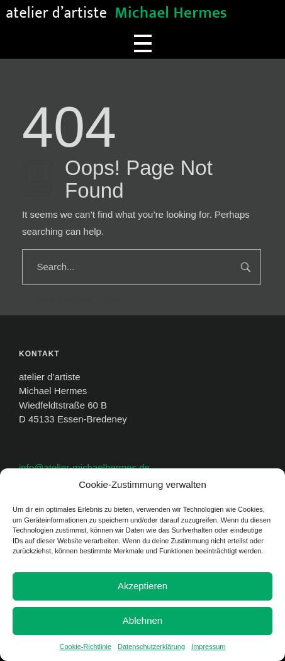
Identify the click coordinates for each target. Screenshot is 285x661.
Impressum (208, 646)
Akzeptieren (142, 585)
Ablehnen (142, 620)
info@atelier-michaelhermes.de (84, 467)
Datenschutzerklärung (151, 646)
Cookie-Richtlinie (86, 646)
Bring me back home (71, 298)
